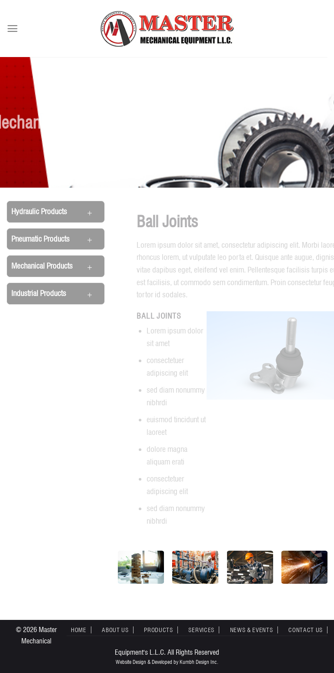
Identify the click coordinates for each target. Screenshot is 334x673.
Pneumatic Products (40, 238)
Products (158, 629)
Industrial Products (38, 293)
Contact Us (305, 629)
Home (79, 629)
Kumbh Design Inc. (199, 662)
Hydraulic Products (39, 211)
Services (201, 629)
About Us (115, 629)
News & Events (251, 629)
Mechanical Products (42, 265)
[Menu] (12, 28)
